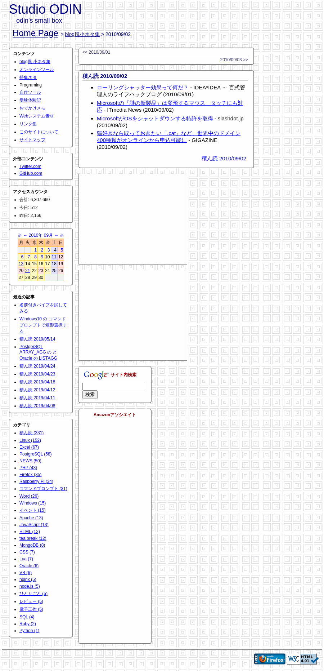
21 (27, 270)
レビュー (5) (31, 601)
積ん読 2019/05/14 (37, 339)
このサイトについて (38, 131)
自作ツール (30, 92)
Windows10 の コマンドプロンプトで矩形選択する (43, 325)
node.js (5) (29, 586)
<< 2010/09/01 (96, 52)
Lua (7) (26, 558)
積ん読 (210, 158)
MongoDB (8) (32, 545)
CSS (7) (27, 552)
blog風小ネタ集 (82, 34)
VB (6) (25, 572)
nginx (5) (27, 579)
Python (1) (29, 630)
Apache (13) (31, 517)
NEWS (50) (30, 460)
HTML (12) (29, 531)
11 (54, 256)
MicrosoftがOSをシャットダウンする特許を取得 (155, 118)
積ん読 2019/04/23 (37, 374)
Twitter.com (30, 166)
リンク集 (28, 123)
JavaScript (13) (34, 524)
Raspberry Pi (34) (36, 481)
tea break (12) (32, 538)
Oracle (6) (29, 565)
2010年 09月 (41, 235)
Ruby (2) (27, 623)
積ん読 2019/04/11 (37, 397)
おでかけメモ (32, 108)
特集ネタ (28, 77)
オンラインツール (36, 69)
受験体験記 (30, 100)
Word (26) (29, 496)
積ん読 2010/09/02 (104, 76)
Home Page (35, 33)
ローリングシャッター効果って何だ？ (143, 87)
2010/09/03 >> (234, 59)
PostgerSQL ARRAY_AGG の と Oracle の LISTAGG (38, 352)
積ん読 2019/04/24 (37, 366)
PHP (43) (28, 467)
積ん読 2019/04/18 (37, 382)
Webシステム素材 (36, 116)
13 (21, 263)
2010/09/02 (232, 158)
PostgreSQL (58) (35, 454)
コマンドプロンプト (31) (43, 488)
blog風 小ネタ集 (34, 61)
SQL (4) (27, 616)
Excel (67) (29, 447)
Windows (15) (32, 503)
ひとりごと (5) (33, 593)
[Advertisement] (133, 219)
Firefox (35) (30, 474)
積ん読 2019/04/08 (37, 405)
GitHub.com (30, 173)
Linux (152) (30, 440)
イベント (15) (32, 510)
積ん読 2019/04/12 (37, 389)
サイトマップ (32, 139)
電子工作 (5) (31, 609)
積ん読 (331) (31, 432)
